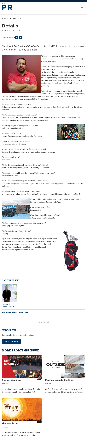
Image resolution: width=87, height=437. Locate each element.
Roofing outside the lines (59, 380)
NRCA (18, 118)
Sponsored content (16, 312)
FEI (38, 120)
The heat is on (10, 423)
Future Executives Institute (43, 118)
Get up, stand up (11, 380)
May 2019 (13, 19)
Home (4, 19)
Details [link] (22, 19)
